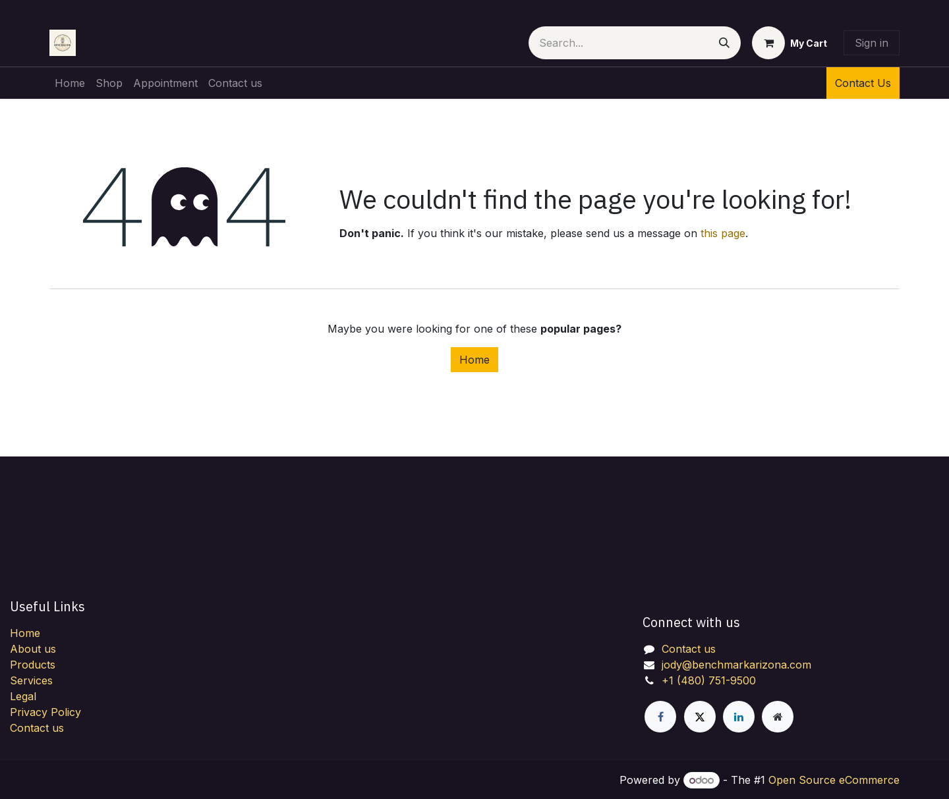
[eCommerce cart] (789, 43)
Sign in (871, 42)
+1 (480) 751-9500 (709, 680)
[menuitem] (69, 83)
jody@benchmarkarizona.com (736, 664)
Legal (23, 696)
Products (32, 664)
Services (31, 680)
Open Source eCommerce (834, 779)
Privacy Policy (45, 712)
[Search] (724, 42)
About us (33, 648)
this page (723, 233)
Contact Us (863, 83)
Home (474, 359)
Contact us (37, 727)
